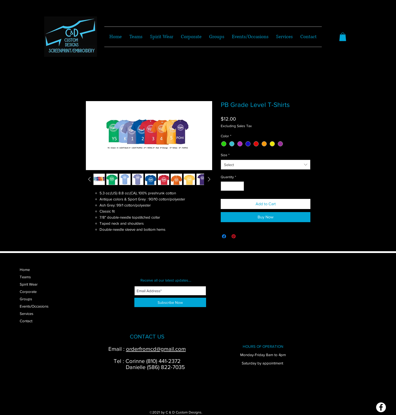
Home (25, 269)
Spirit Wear (29, 284)
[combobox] (265, 165)
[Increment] (240, 186)
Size (225, 155)
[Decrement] (224, 186)
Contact (26, 321)
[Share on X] (243, 236)
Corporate (28, 291)
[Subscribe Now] (170, 302)
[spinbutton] (232, 186)
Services (26, 313)
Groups (26, 299)
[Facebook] (381, 407)
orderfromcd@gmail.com (156, 349)
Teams (25, 277)
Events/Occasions (34, 306)
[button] (342, 37)
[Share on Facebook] (224, 236)
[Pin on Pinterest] (234, 236)
